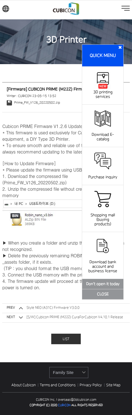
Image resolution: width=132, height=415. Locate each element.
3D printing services (103, 92)
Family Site (63, 372)
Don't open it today (102, 284)
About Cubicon (23, 385)
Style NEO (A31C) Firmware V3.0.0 (52, 308)
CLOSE (103, 294)
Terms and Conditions (58, 385)
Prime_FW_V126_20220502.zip (33, 102)
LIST (66, 339)
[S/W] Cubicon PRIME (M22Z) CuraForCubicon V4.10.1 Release (74, 317)
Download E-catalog (103, 132)
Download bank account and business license (102, 262)
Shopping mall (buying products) (103, 215)
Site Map (113, 385)
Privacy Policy (91, 385)
